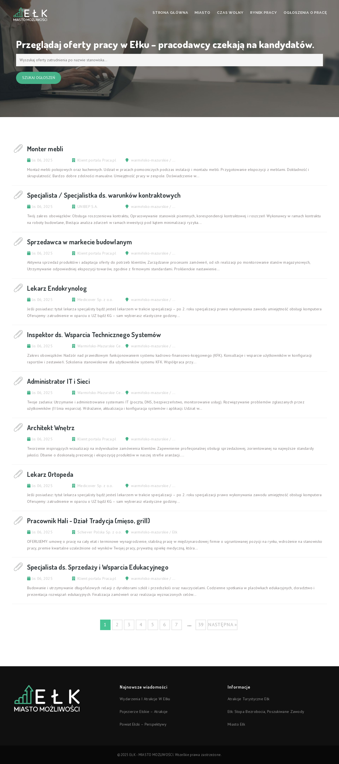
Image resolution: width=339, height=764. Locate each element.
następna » (222, 624)
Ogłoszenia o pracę (305, 12)
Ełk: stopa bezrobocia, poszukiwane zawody (266, 711)
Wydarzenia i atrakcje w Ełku (145, 698)
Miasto (202, 12)
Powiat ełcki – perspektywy (143, 724)
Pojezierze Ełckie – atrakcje (144, 711)
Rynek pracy (263, 12)
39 (201, 624)
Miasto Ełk (236, 724)
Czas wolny (230, 12)
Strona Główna (170, 12)
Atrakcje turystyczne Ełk (248, 698)
